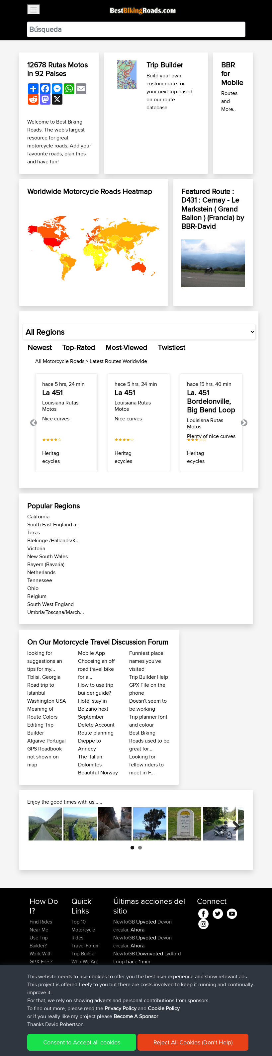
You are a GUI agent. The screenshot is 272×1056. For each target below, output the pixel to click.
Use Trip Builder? (39, 941)
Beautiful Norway (98, 772)
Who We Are (84, 961)
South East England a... (53, 524)
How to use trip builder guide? (95, 689)
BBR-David (198, 226)
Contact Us (83, 969)
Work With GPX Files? (41, 957)
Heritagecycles (51, 457)
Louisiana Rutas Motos (60, 405)
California (38, 516)
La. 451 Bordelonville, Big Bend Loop (211, 401)
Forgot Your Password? (42, 973)
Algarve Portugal (46, 741)
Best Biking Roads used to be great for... (149, 740)
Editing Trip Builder (40, 729)
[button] (33, 423)
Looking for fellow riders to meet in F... (146, 764)
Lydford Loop (172, 969)
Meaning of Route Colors (42, 713)
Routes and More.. (229, 101)
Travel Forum (85, 945)
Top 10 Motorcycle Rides (83, 929)
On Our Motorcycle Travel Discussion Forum (97, 642)
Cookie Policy (151, 1041)
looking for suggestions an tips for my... (44, 661)
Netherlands (41, 572)
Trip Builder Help (148, 677)
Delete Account (96, 725)
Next (233, 824)
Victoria (36, 548)
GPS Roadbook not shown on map (44, 756)
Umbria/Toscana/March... (55, 612)
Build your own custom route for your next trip (165, 83)
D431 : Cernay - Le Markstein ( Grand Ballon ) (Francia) (210, 209)
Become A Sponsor (41, 989)
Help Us (80, 977)
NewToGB (124, 921)
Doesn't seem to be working (148, 705)
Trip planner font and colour (148, 721)
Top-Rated (78, 347)
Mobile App (91, 653)
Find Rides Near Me (41, 925)
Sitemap (91, 1041)
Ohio (33, 588)
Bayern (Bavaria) (45, 564)
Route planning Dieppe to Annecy (96, 740)
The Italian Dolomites (90, 760)
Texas (33, 532)
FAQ (34, 1001)
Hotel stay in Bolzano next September (93, 709)
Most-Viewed (126, 347)
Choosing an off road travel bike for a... (96, 669)
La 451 (52, 392)
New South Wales (47, 556)
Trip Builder (164, 64)
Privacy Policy (118, 1041)
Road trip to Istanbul (40, 689)
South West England (50, 604)
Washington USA (46, 701)
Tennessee (39, 580)
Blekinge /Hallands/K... (53, 540)
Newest (39, 347)
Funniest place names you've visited (146, 661)
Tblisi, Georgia (43, 677)
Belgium (36, 596)
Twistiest (171, 347)
